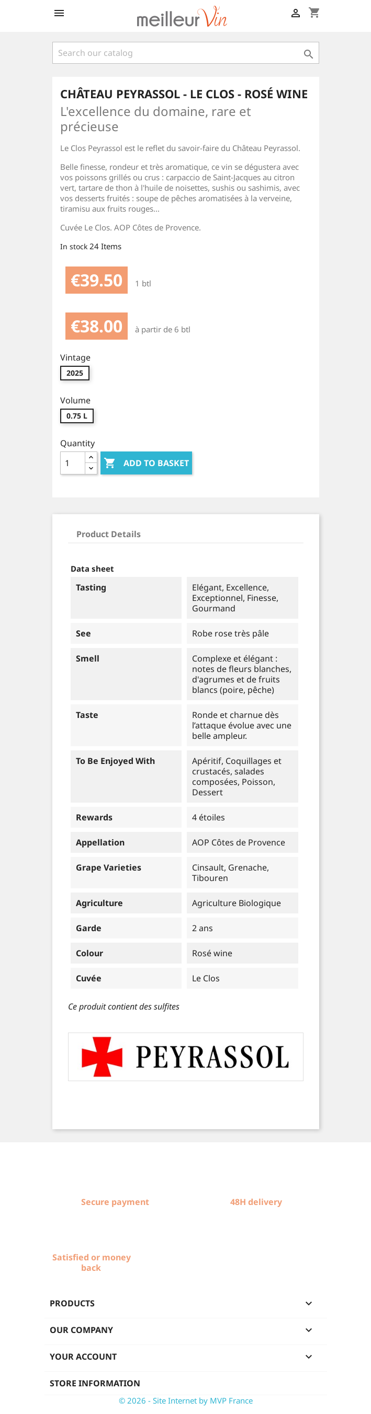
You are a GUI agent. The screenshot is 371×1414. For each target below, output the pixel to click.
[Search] (185, 53)
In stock (73, 246)
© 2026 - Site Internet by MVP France (186, 1400)
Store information (95, 1383)
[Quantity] (72, 462)
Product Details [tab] (108, 534)
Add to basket (146, 463)
